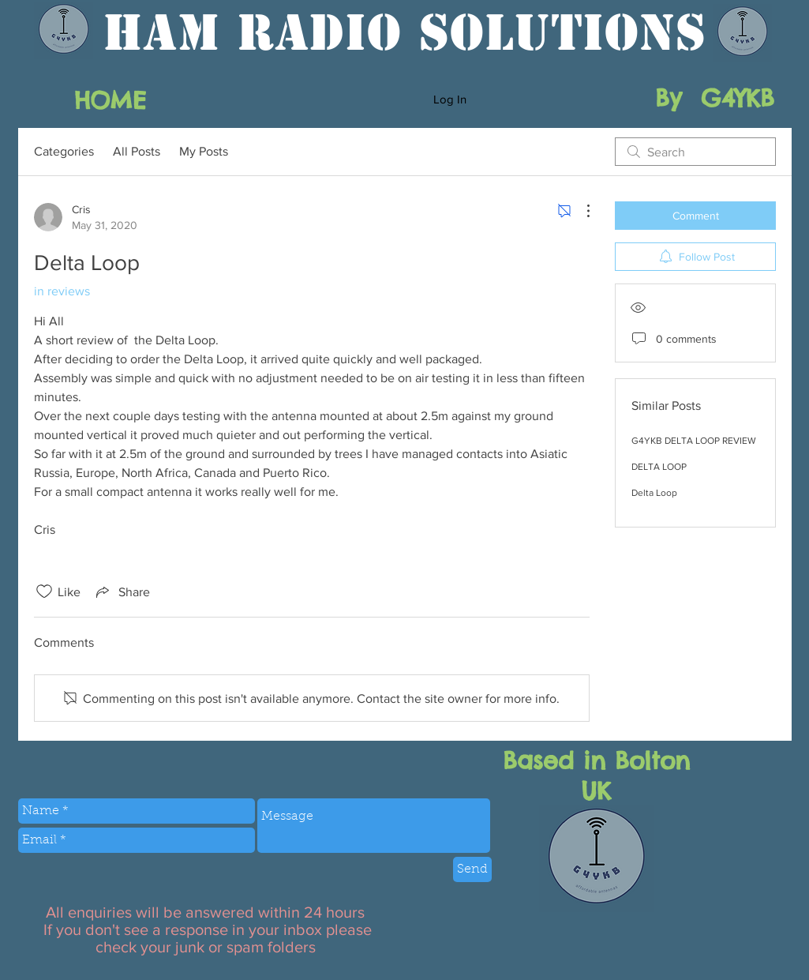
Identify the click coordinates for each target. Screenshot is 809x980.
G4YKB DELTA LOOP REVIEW (693, 440)
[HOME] (110, 100)
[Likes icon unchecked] (44, 591)
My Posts (203, 151)
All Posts (136, 151)
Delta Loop (654, 492)
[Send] (472, 869)
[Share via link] (121, 591)
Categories (64, 151)
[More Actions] (580, 210)
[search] (695, 151)
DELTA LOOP (659, 466)
